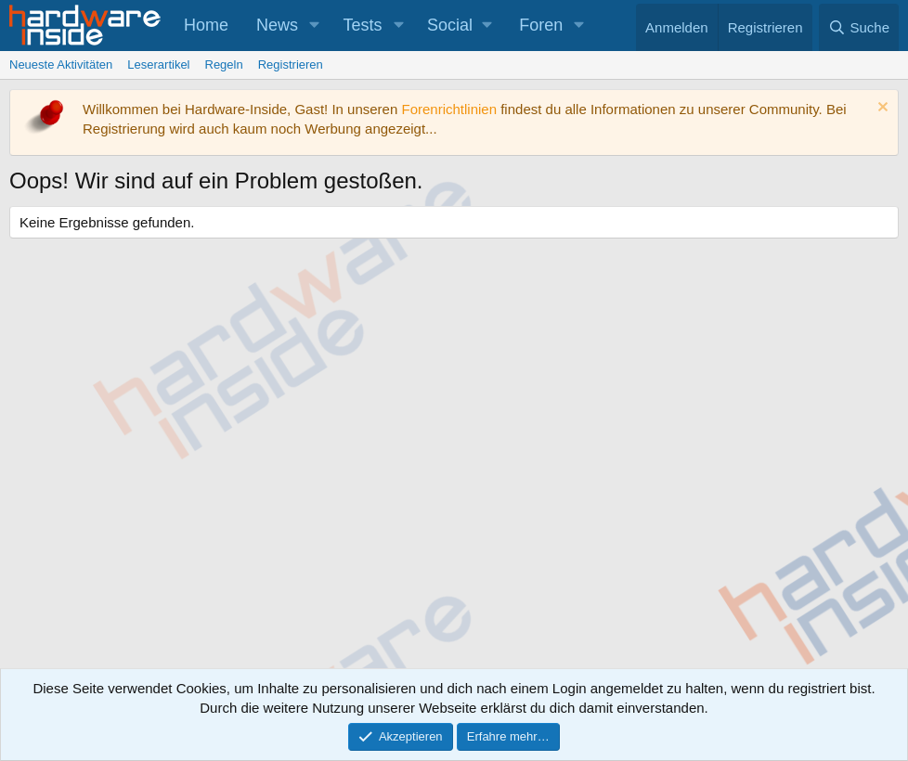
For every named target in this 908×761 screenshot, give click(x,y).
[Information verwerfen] (881, 109)
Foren (541, 25)
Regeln (224, 64)
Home (206, 25)
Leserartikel (158, 64)
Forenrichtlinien (449, 109)
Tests (363, 25)
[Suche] (859, 27)
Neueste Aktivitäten (60, 64)
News (277, 25)
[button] (315, 25)
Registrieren (290, 64)
